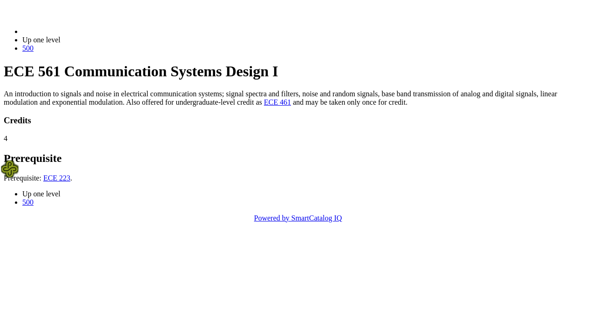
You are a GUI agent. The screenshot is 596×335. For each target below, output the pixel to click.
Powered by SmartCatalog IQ (298, 218)
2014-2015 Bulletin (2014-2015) (71, 31)
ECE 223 (56, 178)
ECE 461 (277, 102)
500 (28, 48)
